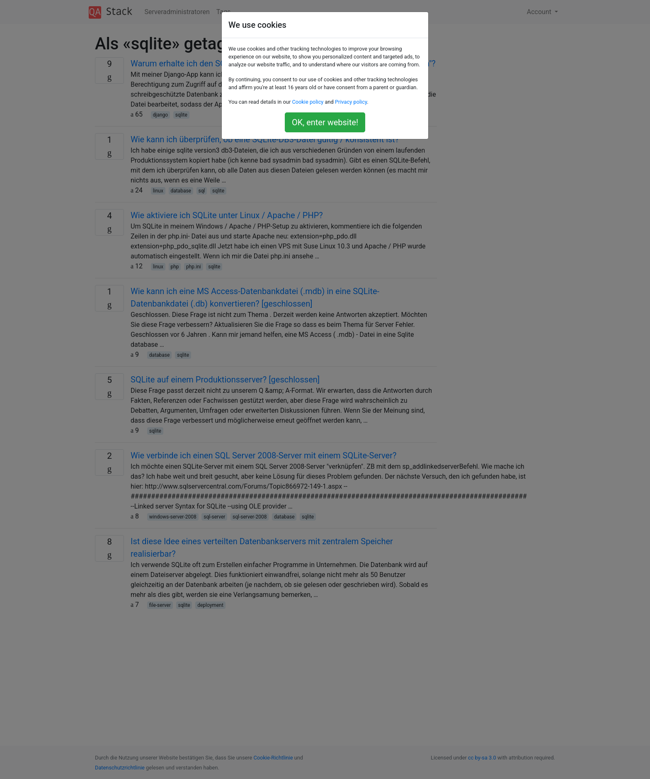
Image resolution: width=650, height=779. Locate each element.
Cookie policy (307, 102)
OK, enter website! (325, 122)
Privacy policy (351, 102)
